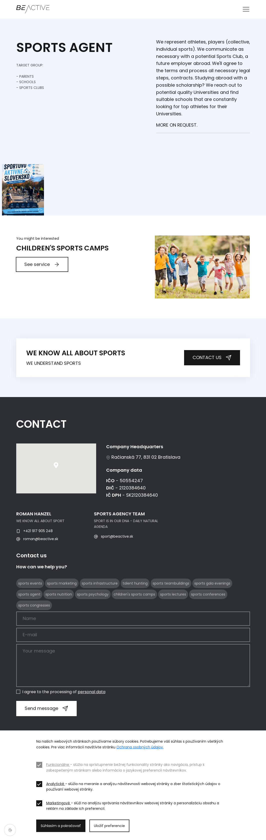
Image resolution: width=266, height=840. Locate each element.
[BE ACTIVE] (32, 9)
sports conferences (208, 615)
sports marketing (62, 604)
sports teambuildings (171, 604)
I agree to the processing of (63, 692)
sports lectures (173, 615)
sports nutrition (58, 615)
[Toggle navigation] (246, 9)
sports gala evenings (212, 604)
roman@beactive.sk (37, 560)
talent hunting (135, 604)
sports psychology (93, 615)
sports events (30, 604)
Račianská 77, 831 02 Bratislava (143, 478)
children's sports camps (134, 615)
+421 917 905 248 (34, 552)
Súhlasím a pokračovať (61, 825)
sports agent (29, 615)
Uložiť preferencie (109, 825)
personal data (91, 692)
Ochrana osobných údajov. (140, 747)
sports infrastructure (100, 604)
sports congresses (34, 626)
